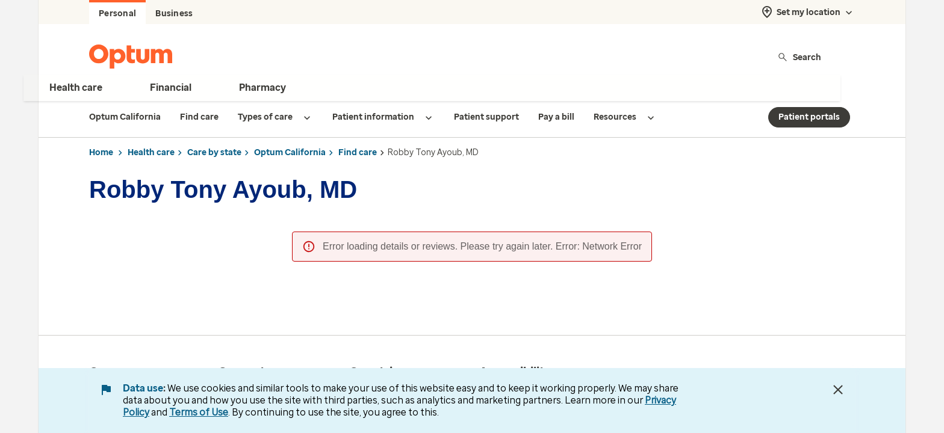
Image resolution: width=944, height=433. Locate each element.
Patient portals (809, 117)
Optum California (290, 152)
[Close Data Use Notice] (838, 389)
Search (799, 57)
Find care (357, 152)
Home (101, 152)
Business (174, 13)
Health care (151, 152)
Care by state (214, 152)
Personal (117, 13)
